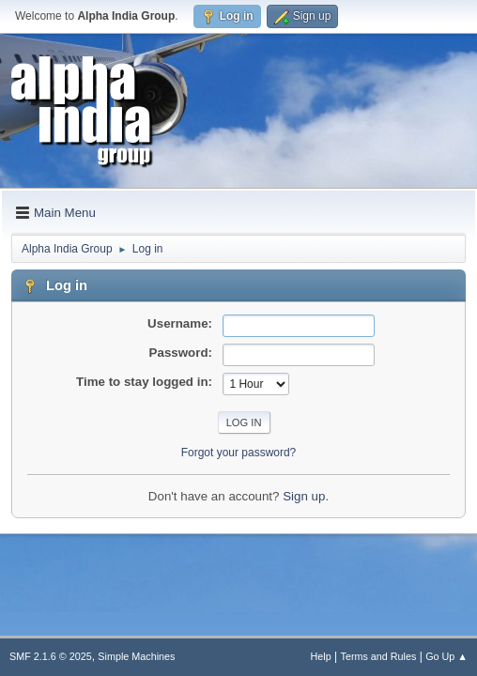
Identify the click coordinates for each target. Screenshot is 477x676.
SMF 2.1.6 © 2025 (50, 656)
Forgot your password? (239, 452)
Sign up (304, 496)
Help (321, 656)
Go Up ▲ (446, 656)
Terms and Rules (379, 656)
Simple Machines (136, 656)
